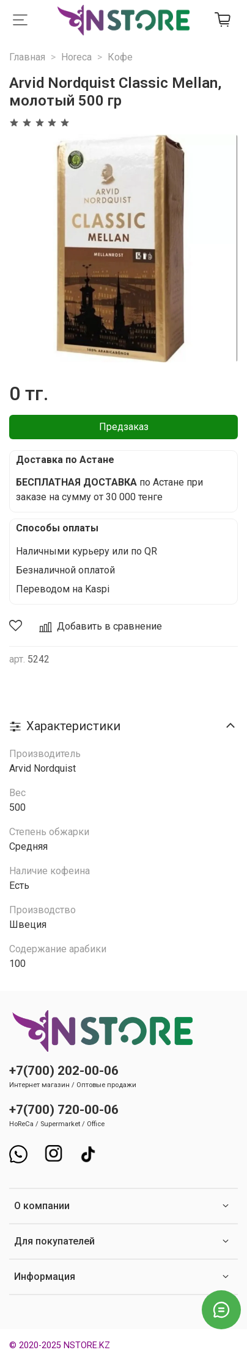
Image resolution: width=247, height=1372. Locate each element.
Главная (27, 57)
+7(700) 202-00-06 (64, 1070)
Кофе (120, 57)
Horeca (76, 57)
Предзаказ (124, 427)
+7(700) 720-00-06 (64, 1109)
